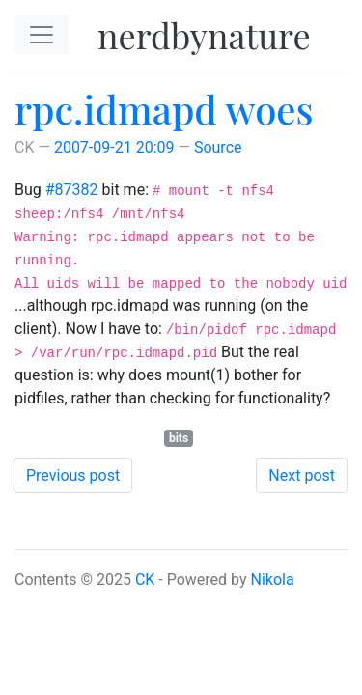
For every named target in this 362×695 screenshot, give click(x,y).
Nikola (272, 579)
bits (178, 438)
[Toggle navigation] (41, 34)
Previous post (73, 475)
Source (218, 147)
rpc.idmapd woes (164, 108)
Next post (301, 475)
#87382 (71, 190)
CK (144, 579)
